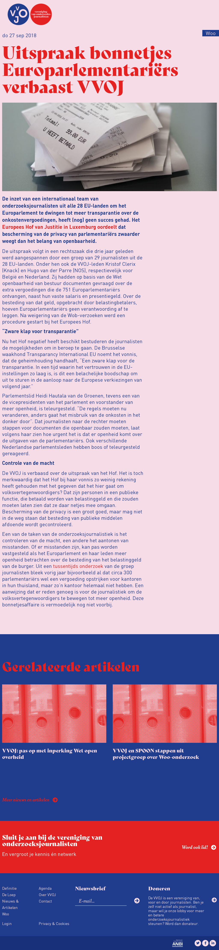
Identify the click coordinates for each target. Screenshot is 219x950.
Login (7, 923)
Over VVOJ (47, 894)
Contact (45, 900)
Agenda (45, 888)
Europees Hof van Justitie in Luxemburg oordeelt (59, 227)
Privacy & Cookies (54, 923)
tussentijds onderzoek (78, 566)
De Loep (9, 894)
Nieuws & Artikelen (10, 904)
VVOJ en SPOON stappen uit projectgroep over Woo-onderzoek (156, 753)
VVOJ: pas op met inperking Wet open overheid (49, 753)
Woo (5, 913)
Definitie (9, 888)
